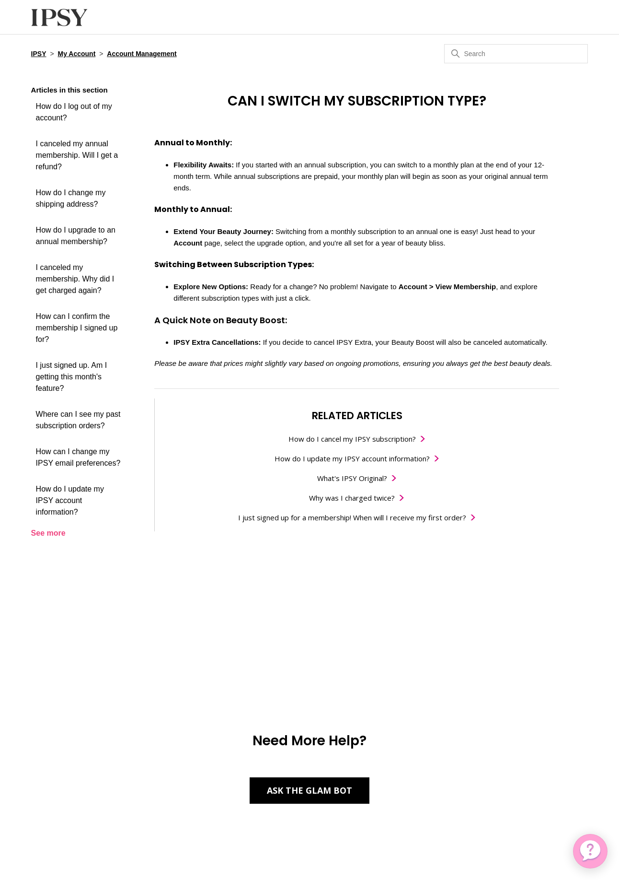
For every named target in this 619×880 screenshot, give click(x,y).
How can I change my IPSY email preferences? (78, 457)
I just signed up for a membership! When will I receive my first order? (352, 517)
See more (48, 533)
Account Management (141, 54)
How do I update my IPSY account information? (70, 500)
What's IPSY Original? (352, 478)
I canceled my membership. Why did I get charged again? (75, 278)
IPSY (38, 54)
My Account (76, 54)
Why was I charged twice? (352, 498)
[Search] (516, 53)
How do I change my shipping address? (71, 198)
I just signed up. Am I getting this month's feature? (71, 376)
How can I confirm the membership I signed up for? (77, 327)
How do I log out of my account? (74, 112)
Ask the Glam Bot (309, 790)
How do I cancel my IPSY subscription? (352, 439)
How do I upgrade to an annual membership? (75, 236)
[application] (590, 851)
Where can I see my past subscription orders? (78, 420)
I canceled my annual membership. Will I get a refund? (77, 155)
